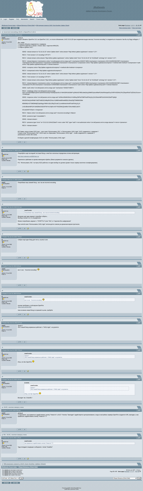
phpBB (68, 488)
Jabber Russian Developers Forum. (99, 11)
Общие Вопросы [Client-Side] (26, 25)
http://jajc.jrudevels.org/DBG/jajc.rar (28, 156)
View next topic (136, 28)
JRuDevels (99, 7)
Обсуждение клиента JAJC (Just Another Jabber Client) (52, 25)
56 (138, 25)
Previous (127, 25)
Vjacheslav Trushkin (75, 489)
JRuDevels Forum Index (9, 25)
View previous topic (125, 28)
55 (136, 25)
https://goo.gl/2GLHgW (24, 307)
